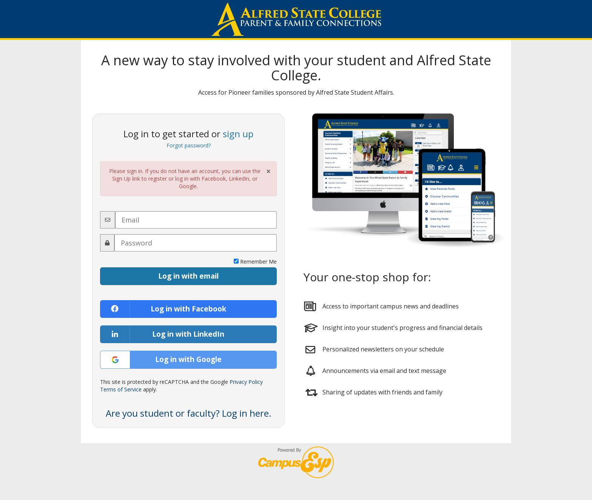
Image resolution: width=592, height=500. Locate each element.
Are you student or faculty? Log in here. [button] (188, 413)
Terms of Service (121, 389)
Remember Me (255, 261)
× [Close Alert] (268, 171)
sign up (238, 133)
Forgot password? (188, 145)
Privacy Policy (246, 381)
